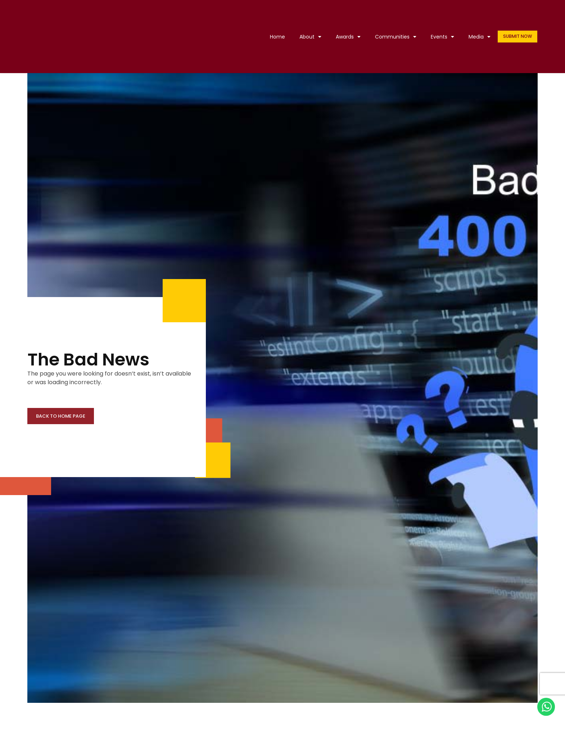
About (306, 37)
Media (475, 37)
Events (438, 37)
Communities (391, 37)
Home (273, 36)
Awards (343, 37)
